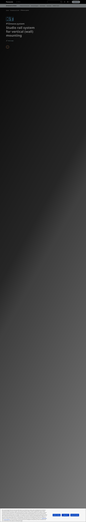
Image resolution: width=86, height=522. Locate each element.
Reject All (65, 515)
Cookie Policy (44, 518)
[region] (43, 515)
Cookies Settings (56, 515)
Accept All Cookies (74, 515)
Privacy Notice (7, 519)
